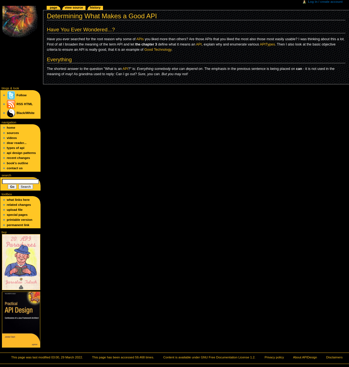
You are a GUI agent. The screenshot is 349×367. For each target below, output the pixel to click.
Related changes (19, 204)
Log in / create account (325, 1)
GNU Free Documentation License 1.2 (228, 357)
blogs (5, 88)
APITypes (267, 44)
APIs (140, 39)
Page (53, 7)
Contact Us (14, 168)
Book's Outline (17, 163)
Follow (16, 95)
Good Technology (158, 50)
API (199, 44)
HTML (28, 104)
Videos (12, 138)
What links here (18, 199)
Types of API (15, 148)
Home (11, 127)
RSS (19, 104)
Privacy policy (274, 357)
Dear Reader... (16, 143)
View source (74, 7)
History (95, 7)
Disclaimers (334, 357)
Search (6, 175)
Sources (13, 133)
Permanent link (18, 225)
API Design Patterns (21, 153)
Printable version (19, 219)
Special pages (17, 214)
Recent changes (18, 158)
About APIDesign (305, 357)
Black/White (25, 113)
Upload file (14, 209)
